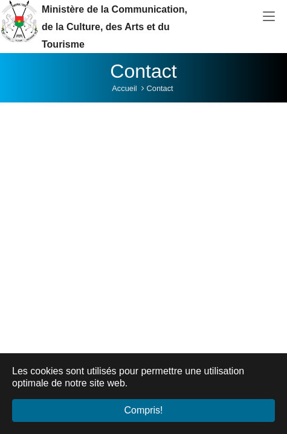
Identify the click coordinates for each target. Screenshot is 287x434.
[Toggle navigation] (269, 16)
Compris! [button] (143, 410)
